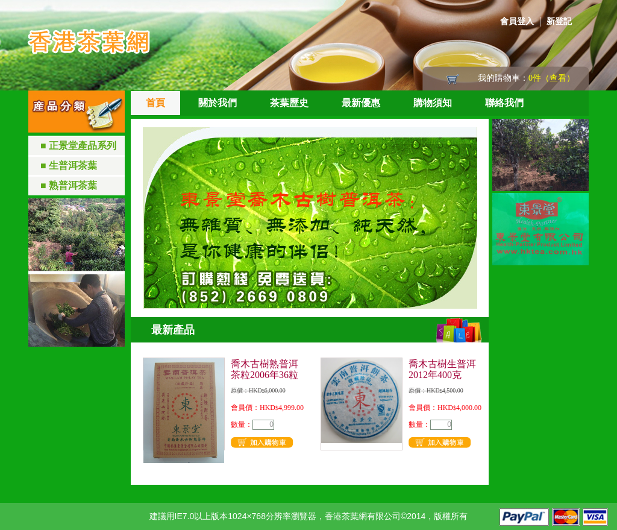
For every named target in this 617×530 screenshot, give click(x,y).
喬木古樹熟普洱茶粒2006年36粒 (264, 369)
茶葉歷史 (289, 103)
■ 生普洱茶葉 (68, 165)
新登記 (559, 21)
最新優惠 (361, 103)
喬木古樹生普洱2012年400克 (442, 369)
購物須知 (432, 103)
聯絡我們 (504, 103)
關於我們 (217, 103)
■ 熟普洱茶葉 (68, 185)
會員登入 (517, 21)
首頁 (155, 103)
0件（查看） (551, 78)
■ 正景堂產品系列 (78, 145)
